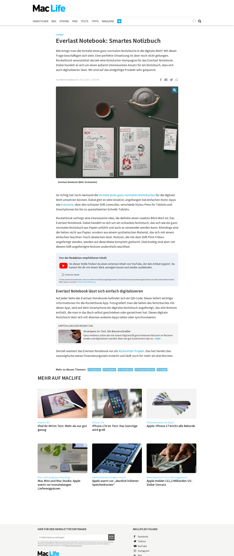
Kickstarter (110, 369)
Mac (53, 21)
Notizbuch (95, 369)
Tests (84, 21)
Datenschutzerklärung (86, 282)
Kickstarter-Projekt (131, 351)
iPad (75, 21)
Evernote (67, 204)
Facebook (141, 536)
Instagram (141, 550)
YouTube (140, 546)
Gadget (163, 369)
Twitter (140, 541)
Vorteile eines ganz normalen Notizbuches (127, 195)
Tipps (95, 21)
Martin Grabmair (68, 79)
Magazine (108, 21)
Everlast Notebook (146, 369)
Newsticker (40, 21)
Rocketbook (126, 369)
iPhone (64, 21)
